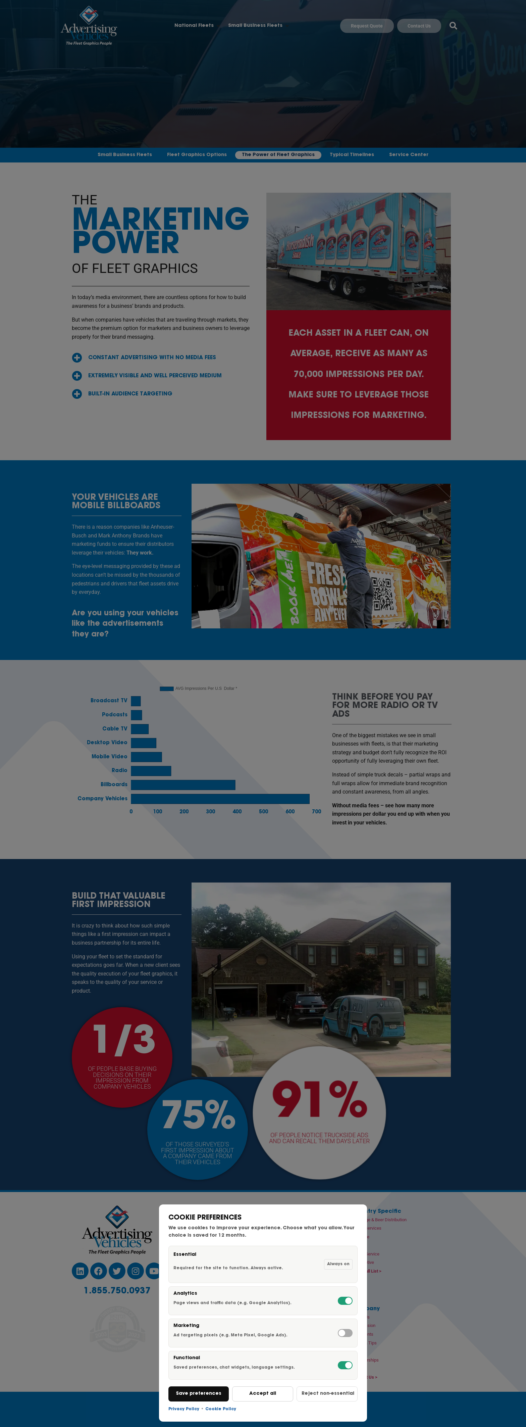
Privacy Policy (183, 1409)
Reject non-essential (328, 1393)
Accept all (262, 1393)
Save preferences (198, 1393)
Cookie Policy (220, 1409)
